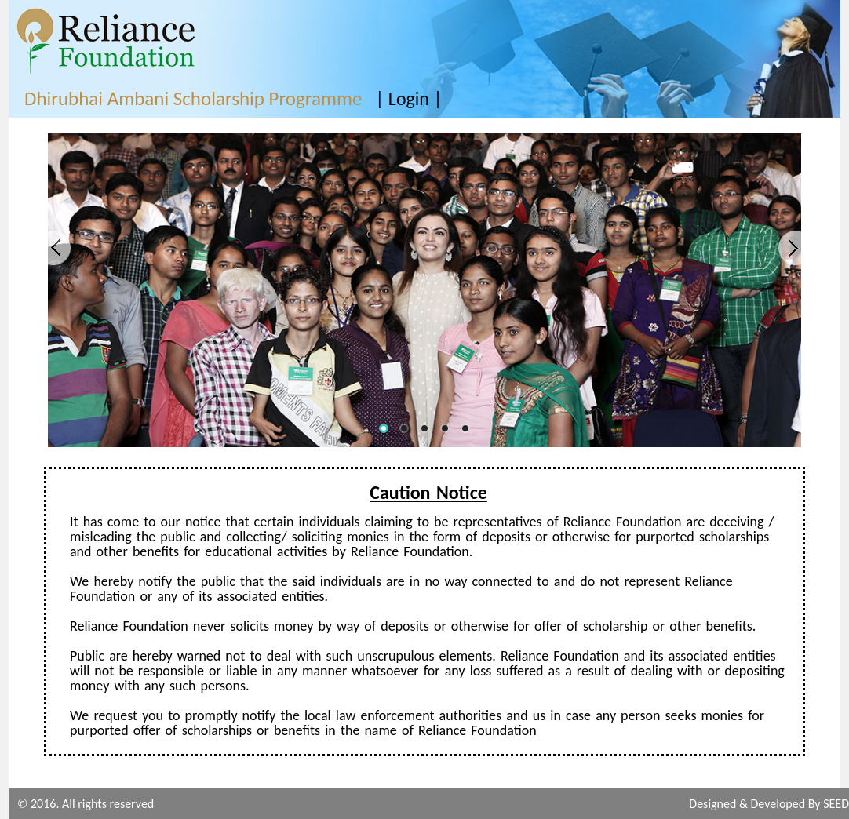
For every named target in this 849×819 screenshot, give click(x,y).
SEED (836, 803)
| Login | (408, 98)
